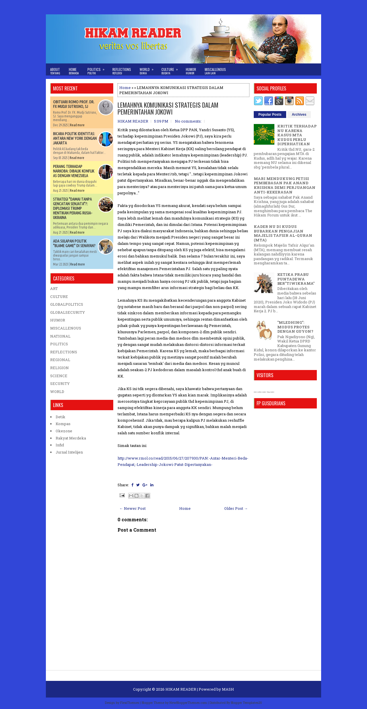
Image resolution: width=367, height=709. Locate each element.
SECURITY (60, 383)
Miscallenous (215, 71)
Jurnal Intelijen (69, 452)
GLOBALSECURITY (67, 312)
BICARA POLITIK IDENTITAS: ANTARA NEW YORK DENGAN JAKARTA (75, 138)
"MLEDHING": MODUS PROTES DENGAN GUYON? (295, 327)
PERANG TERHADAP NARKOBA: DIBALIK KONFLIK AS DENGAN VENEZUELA (73, 171)
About (55, 71)
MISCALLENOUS (65, 328)
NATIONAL (60, 336)
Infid (60, 445)
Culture (171, 69)
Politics (97, 69)
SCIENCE (58, 375)
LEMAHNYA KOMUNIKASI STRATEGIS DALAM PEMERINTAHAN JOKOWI (168, 108)
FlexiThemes (129, 702)
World (148, 69)
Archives (299, 115)
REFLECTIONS (63, 351)
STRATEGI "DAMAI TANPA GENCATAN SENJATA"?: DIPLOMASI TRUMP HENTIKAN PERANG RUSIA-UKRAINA (72, 208)
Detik (60, 416)
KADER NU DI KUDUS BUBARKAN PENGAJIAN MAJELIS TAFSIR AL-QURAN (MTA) (283, 233)
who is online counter (260, 392)
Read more (77, 125)
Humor (191, 71)
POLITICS (59, 343)
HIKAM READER (180, 689)
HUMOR (57, 320)
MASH (228, 689)
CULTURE (59, 296)
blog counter (270, 392)
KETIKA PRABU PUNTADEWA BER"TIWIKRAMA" (296, 279)
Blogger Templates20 (246, 702)
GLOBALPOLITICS (66, 304)
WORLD (57, 391)
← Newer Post (132, 508)
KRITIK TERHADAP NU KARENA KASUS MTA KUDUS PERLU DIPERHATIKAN (297, 134)
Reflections (121, 71)
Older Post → (236, 508)
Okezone (64, 430)
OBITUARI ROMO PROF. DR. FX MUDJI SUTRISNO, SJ (73, 104)
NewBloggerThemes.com (188, 702)
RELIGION (59, 367)
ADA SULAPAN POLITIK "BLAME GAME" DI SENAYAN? (74, 243)
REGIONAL (60, 359)
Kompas (63, 423)
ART (54, 288)
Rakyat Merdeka (71, 438)
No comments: (188, 121)
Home (74, 71)
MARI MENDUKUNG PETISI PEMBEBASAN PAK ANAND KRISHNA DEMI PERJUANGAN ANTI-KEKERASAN (284, 185)
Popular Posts (270, 115)
